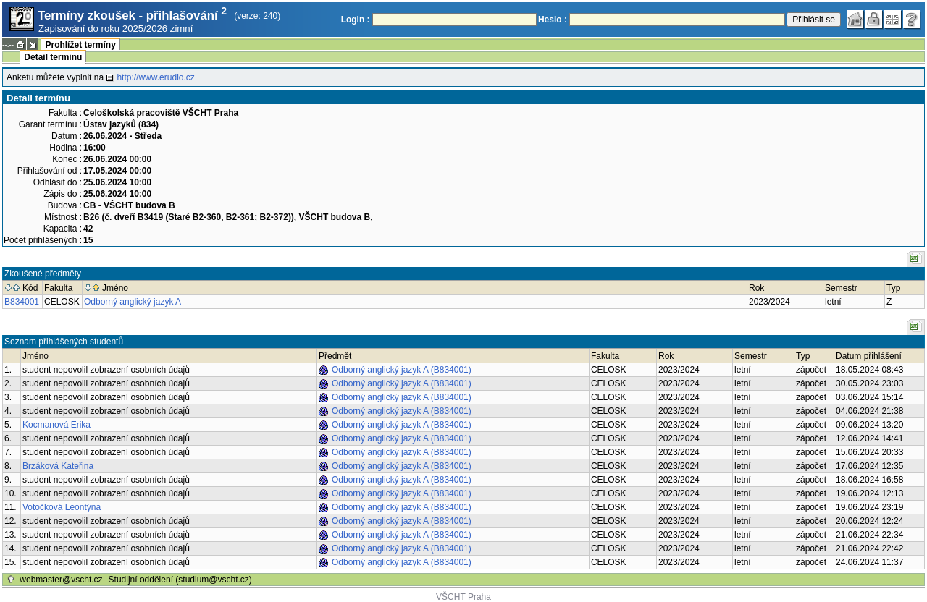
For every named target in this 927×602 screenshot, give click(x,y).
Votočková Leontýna (61, 507)
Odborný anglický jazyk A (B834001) (401, 370)
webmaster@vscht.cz (61, 580)
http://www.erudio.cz (155, 77)
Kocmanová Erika (56, 425)
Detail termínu (53, 57)
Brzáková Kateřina (57, 466)
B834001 (21, 302)
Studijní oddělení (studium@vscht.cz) (180, 580)
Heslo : (552, 19)
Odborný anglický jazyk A (132, 302)
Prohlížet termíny (80, 45)
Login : (355, 19)
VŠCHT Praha (463, 597)
